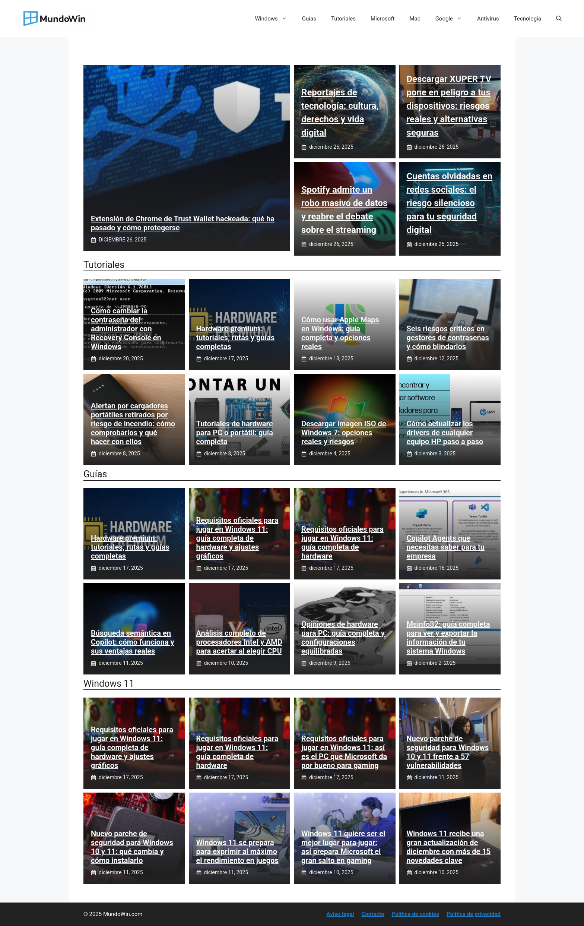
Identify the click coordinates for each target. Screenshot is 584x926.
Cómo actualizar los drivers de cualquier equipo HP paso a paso (445, 432)
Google (452, 18)
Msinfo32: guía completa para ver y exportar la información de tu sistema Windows (448, 637)
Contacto (372, 914)
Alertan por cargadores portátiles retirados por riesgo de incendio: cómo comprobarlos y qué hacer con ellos (133, 423)
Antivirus (488, 18)
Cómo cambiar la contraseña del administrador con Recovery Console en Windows (126, 328)
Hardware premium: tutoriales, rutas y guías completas (235, 337)
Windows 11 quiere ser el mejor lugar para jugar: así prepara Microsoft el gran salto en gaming (343, 847)
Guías (309, 18)
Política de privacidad (474, 914)
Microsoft (383, 18)
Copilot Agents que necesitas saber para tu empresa (446, 547)
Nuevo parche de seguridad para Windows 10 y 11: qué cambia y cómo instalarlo (132, 847)
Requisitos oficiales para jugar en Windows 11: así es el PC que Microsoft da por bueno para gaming (344, 752)
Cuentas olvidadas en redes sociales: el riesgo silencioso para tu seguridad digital (450, 203)
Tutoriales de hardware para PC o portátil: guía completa (234, 432)
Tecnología (527, 18)
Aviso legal (340, 914)
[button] (559, 18)
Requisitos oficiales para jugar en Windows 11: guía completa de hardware (342, 542)
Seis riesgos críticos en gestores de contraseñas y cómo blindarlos (448, 337)
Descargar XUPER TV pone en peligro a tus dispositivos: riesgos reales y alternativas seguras (449, 106)
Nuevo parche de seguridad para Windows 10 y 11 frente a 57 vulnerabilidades (448, 752)
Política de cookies (415, 914)
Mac (415, 18)
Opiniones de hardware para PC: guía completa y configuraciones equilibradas (343, 637)
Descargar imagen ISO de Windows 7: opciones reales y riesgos (343, 432)
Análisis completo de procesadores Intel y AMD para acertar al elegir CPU (239, 642)
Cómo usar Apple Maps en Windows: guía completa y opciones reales (340, 333)
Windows (275, 18)
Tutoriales (343, 18)
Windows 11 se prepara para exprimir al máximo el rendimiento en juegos (237, 851)
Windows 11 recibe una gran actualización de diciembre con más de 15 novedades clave (449, 847)
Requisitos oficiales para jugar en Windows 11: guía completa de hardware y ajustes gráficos (237, 538)
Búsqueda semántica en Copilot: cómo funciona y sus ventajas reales (132, 642)
